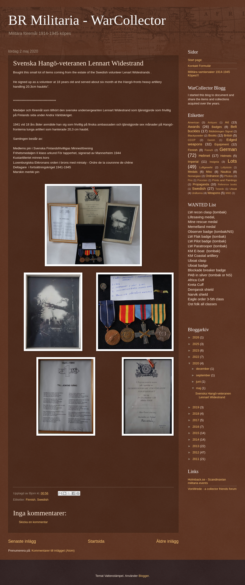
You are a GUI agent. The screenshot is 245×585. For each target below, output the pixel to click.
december (203, 368)
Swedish (43, 499)
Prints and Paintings (224, 180)
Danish (211, 140)
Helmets (225, 156)
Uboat (233, 188)
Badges (217, 127)
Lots (232, 161)
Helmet (204, 156)
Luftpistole (226, 167)
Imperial (193, 161)
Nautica (225, 171)
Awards (194, 127)
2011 (196, 459)
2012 (196, 452)
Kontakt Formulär (199, 66)
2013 (196, 446)
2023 (196, 350)
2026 (196, 337)
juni (199, 381)
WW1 (228, 193)
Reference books (227, 184)
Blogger (144, 576)
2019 (196, 407)
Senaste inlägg (22, 541)
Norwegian (194, 176)
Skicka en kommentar (33, 522)
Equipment (221, 144)
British (228, 135)
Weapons (213, 193)
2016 (196, 426)
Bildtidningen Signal (221, 131)
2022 (196, 357)
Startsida (96, 541)
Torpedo (219, 189)
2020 (196, 363)
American (193, 122)
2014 (196, 439)
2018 (196, 413)
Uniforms (197, 193)
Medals (193, 171)
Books (212, 135)
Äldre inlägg (167, 541)
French (209, 150)
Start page (195, 60)
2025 (196, 344)
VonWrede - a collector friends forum (212, 489)
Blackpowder (195, 135)
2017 (196, 420)
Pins (190, 180)
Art (227, 122)
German (228, 149)
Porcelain (202, 180)
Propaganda (201, 184)
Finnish (30, 499)
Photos (228, 176)
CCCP (192, 140)
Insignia (214, 161)
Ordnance (212, 176)
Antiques (212, 122)
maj (199, 388)
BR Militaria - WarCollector (87, 20)
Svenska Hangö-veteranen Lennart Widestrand (213, 395)
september (203, 375)
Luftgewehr (206, 167)
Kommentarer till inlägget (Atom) (53, 550)
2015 (196, 433)
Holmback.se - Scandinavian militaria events (207, 481)
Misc (209, 171)
